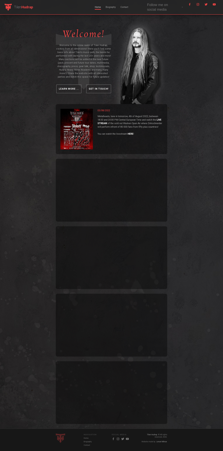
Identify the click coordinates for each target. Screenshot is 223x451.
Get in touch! (99, 88)
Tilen (23, 7)
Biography (111, 7)
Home (98, 7)
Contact (124, 7)
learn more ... (69, 88)
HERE (130, 133)
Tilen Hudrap (152, 435)
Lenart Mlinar (161, 442)
